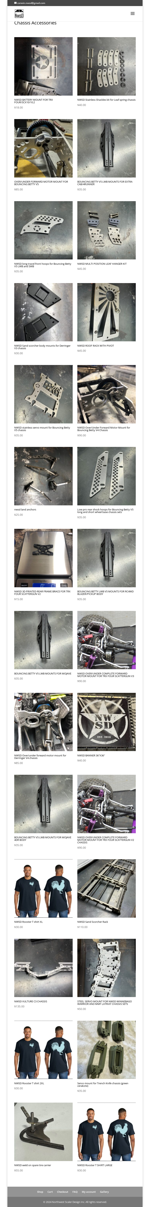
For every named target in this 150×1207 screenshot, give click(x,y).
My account (89, 1192)
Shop (40, 1192)
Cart (50, 1192)
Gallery (104, 1192)
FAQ (75, 1192)
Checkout (62, 1192)
